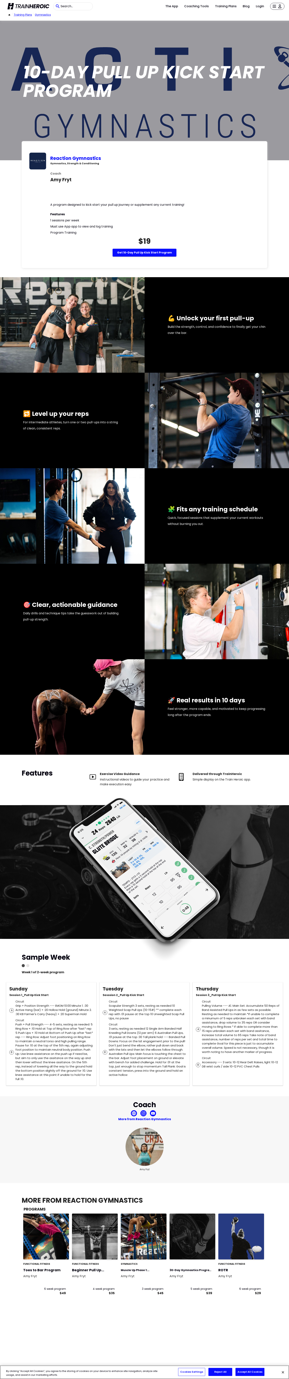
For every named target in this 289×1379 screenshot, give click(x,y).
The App (171, 6)
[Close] (283, 1372)
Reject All (220, 1372)
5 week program (201, 1289)
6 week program (55, 1289)
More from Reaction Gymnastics (144, 1119)
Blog (246, 6)
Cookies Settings (191, 1372)
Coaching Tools (196, 6)
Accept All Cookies (250, 1372)
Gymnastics (43, 15)
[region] (144, 1372)
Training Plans (226, 6)
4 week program (104, 1289)
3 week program (152, 1289)
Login (260, 6)
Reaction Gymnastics (75, 158)
